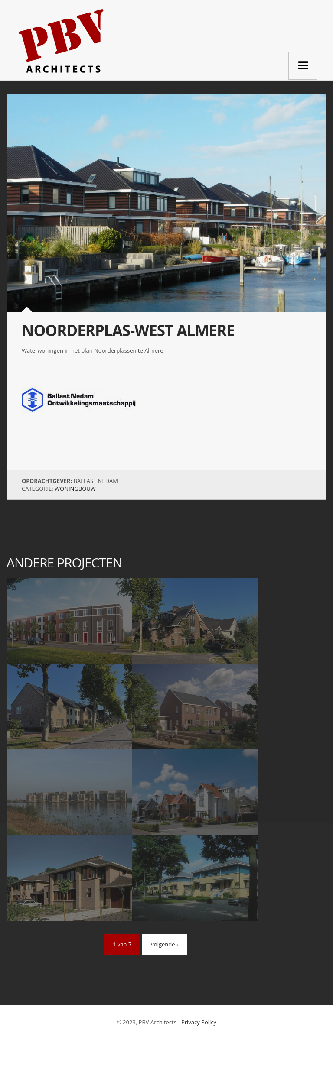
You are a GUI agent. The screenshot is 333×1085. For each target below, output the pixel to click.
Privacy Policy (198, 1022)
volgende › (164, 944)
